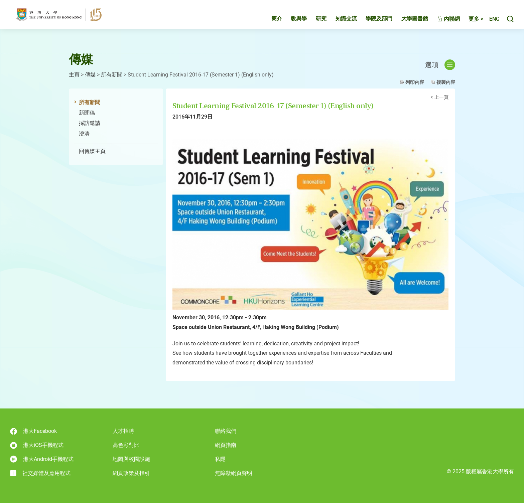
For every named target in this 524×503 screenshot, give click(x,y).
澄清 (84, 134)
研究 (314, 22)
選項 (440, 64)
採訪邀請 (89, 123)
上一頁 (441, 97)
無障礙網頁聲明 (233, 473)
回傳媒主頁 (92, 151)
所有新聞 (111, 74)
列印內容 (414, 82)
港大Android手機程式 (42, 459)
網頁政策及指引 (131, 473)
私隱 (220, 459)
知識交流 (339, 22)
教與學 (292, 22)
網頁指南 (225, 445)
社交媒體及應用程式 (40, 473)
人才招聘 (123, 431)
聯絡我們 (225, 431)
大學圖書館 (407, 22)
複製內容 (445, 82)
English (491, 22)
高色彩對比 (126, 445)
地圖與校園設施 (131, 459)
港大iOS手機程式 (36, 445)
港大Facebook (33, 431)
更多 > (469, 22)
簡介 (269, 22)
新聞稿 (87, 113)
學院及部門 (372, 22)
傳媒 (90, 74)
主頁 (74, 74)
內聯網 (441, 22)
